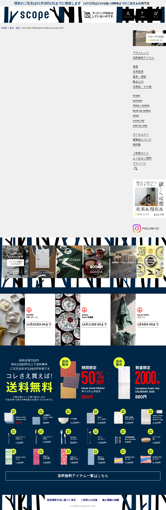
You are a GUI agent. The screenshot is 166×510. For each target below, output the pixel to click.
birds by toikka (142, 110)
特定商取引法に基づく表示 (61, 500)
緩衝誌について (142, 139)
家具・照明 (139, 76)
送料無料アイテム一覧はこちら (83, 476)
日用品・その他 (142, 86)
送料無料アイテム (143, 57)
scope (136, 95)
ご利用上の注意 (89, 500)
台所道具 (138, 71)
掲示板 (137, 144)
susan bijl (138, 120)
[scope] (33, 15)
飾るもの (138, 81)
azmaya (137, 100)
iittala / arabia (141, 105)
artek (136, 115)
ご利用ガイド (141, 153)
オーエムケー (141, 134)
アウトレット (141, 52)
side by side (140, 125)
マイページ (139, 163)
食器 (135, 66)
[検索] (135, 169)
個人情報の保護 (110, 500)
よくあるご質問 (142, 158)
